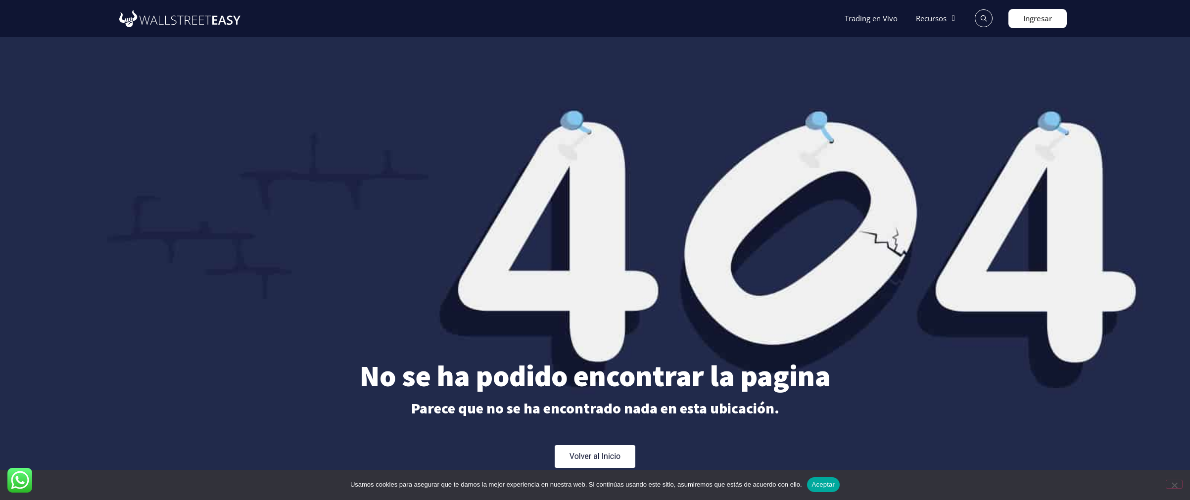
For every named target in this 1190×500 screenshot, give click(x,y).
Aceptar (823, 484)
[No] (1174, 484)
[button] (937, 18)
